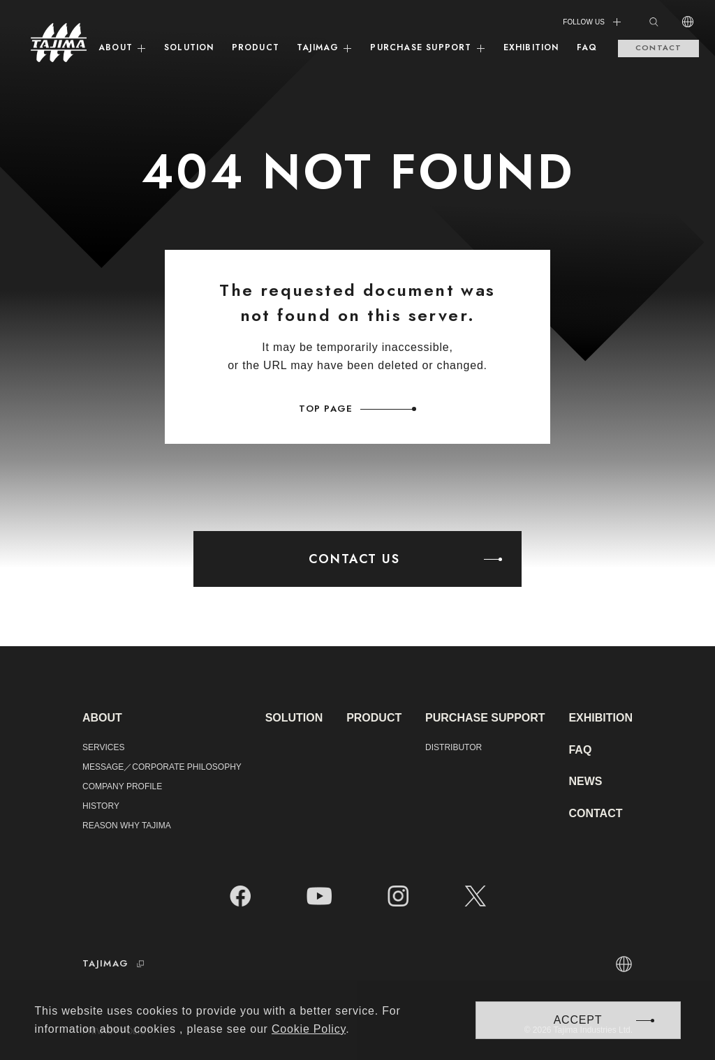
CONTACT (658, 47)
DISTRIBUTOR (453, 747)
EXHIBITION (531, 47)
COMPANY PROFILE (122, 786)
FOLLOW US (592, 22)
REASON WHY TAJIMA (126, 825)
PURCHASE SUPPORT (427, 47)
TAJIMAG (325, 47)
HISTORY (100, 806)
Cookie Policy (309, 1029)
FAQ (587, 47)
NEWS (585, 781)
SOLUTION (189, 47)
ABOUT (122, 47)
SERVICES (103, 747)
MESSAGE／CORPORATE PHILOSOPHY (162, 767)
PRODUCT (255, 47)
